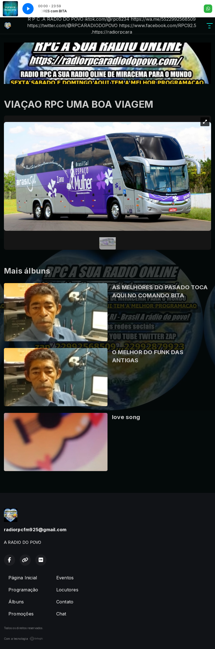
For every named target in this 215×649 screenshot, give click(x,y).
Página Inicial (22, 577)
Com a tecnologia (23, 639)
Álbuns (16, 602)
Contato (65, 602)
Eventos (65, 577)
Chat (61, 614)
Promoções (21, 614)
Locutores (67, 589)
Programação (23, 589)
